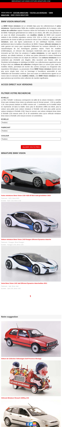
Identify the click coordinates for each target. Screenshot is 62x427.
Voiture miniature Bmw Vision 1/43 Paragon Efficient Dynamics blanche (26, 239)
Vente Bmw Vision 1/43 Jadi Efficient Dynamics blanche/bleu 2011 (24, 283)
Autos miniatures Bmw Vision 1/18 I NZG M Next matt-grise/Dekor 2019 (26, 195)
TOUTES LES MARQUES (38, 13)
